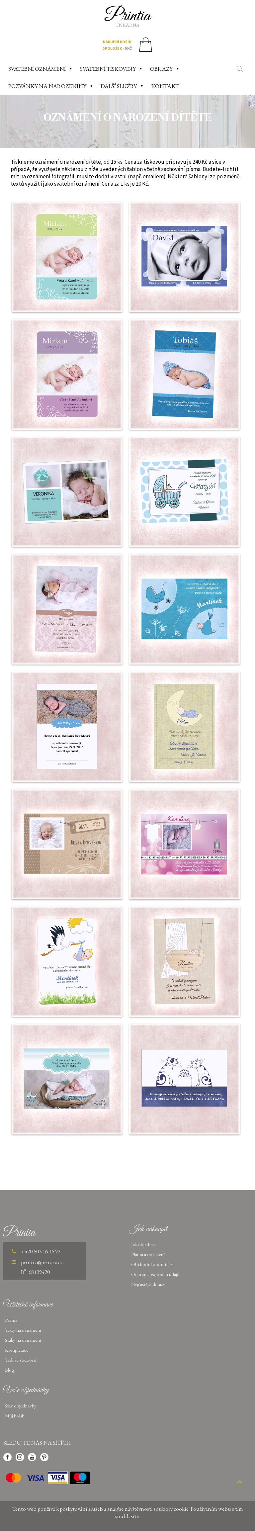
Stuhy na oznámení (23, 1340)
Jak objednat (143, 1244)
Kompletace (16, 1350)
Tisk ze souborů (21, 1360)
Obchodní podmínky (152, 1264)
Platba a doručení (148, 1254)
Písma (11, 1320)
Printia (127, 16)
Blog (9, 1370)
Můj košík (14, 1415)
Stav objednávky (21, 1405)
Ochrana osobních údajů (155, 1274)
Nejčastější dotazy (148, 1284)
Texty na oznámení (23, 1330)
